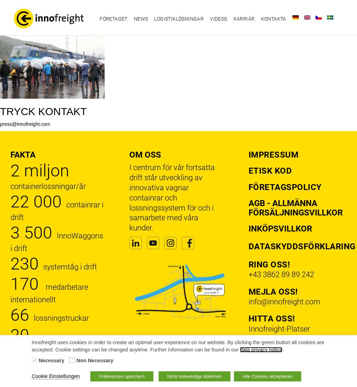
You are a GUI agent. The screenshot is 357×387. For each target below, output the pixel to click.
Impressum (274, 155)
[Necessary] (34, 360)
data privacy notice (261, 349)
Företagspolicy (285, 187)
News (141, 19)
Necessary (51, 360)
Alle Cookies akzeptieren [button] (268, 376)
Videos (218, 19)
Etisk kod (270, 171)
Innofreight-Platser (279, 329)
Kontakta (273, 19)
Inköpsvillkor (280, 229)
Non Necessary (94, 360)
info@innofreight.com (284, 301)
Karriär (244, 19)
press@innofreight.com (25, 124)
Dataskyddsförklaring (302, 246)
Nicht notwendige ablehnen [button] (194, 376)
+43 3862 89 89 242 (281, 274)
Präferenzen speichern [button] (122, 376)
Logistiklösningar (179, 19)
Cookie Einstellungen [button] (56, 376)
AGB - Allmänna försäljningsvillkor (296, 207)
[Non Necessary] (72, 360)
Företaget (114, 19)
